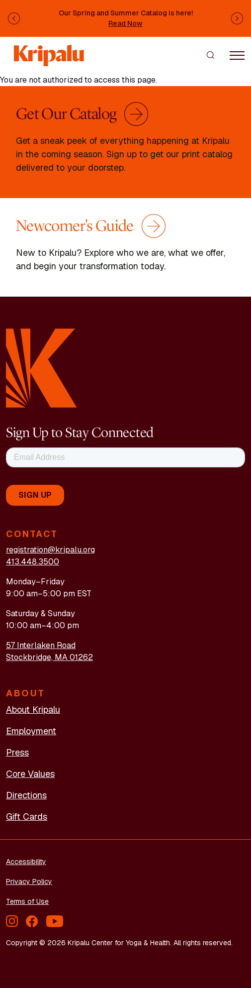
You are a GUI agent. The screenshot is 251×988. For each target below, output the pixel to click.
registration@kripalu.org (50, 550)
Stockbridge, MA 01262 (49, 657)
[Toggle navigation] (237, 55)
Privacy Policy (29, 881)
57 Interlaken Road (41, 645)
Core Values (30, 773)
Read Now (125, 23)
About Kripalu (33, 709)
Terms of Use (27, 901)
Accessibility (26, 861)
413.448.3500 (32, 561)
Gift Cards (26, 816)
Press (17, 752)
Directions (26, 795)
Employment (31, 731)
